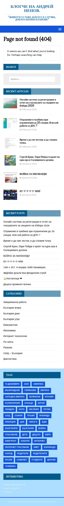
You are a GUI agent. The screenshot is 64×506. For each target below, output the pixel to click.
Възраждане (12, 390)
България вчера (12, 308)
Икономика (9, 330)
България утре (11, 319)
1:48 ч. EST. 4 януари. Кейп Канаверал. (24, 267)
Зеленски (34, 396)
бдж (44, 422)
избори (25, 441)
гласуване (11, 434)
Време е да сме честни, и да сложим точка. (38, 141)
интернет (39, 441)
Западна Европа (15, 396)
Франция (10, 422)
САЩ (7, 415)
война (42, 428)
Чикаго (33, 422)
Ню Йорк (34, 409)
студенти (37, 459)
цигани (51, 459)
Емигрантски (10, 325)
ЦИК (22, 422)
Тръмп (30, 415)
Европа (45, 390)
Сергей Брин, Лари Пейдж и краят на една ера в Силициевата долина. (40, 158)
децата (36, 434)
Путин (46, 409)
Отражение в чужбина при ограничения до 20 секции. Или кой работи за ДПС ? (39, 122)
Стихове (7, 492)
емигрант (10, 441)
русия (8, 459)
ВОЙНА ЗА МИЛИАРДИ (33, 174)
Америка (38, 384)
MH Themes (50, 501)
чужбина (10, 466)
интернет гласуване (17, 447)
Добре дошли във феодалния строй (25, 273)
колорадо (49, 447)
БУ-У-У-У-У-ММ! (30, 191)
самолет (22, 459)
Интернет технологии (15, 336)
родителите (40, 453)
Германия (30, 390)
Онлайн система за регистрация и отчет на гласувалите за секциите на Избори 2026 (39, 102)
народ (8, 453)
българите (11, 428)
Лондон (9, 409)
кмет (36, 447)
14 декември (12, 384)
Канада (29, 403)
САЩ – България (12, 353)
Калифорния (12, 403)
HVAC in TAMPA (11, 488)
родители (23, 453)
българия (28, 428)
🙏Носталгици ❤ (12, 278)
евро (48, 434)
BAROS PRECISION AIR (14, 485)
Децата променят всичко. (17, 284)
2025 (26, 384)
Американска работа (14, 302)
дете (25, 434)
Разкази (7, 347)
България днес (11, 313)
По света (8, 342)
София (18, 415)
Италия (49, 396)
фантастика (10, 359)
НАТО (21, 409)
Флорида (44, 415)
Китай (41, 403)
